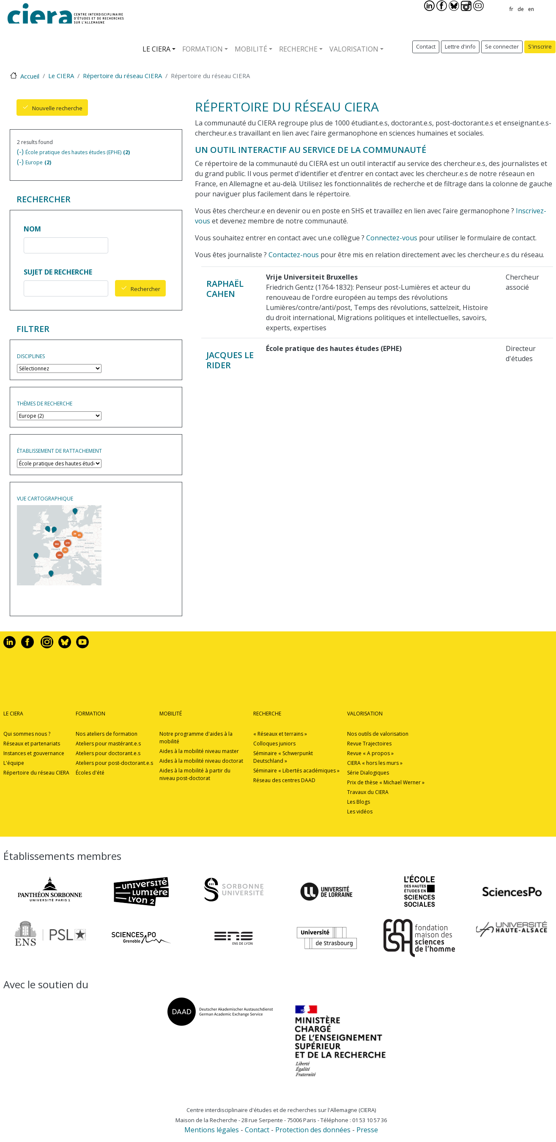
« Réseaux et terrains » (280, 733)
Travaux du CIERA (368, 792)
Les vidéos (359, 811)
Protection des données (313, 1129)
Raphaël (225, 283)
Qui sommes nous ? (26, 733)
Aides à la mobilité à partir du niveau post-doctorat (194, 774)
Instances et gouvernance (33, 753)
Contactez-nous (293, 254)
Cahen (220, 293)
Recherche (298, 49)
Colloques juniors (274, 743)
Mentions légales (211, 1129)
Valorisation (353, 49)
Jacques (224, 355)
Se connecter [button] (502, 46)
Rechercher (145, 289)
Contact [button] (425, 46)
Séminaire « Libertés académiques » (296, 770)
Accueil (29, 76)
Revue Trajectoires (369, 743)
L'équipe (13, 763)
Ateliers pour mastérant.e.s (108, 743)
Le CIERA (156, 49)
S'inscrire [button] (540, 46)
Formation (202, 49)
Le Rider (230, 360)
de (521, 9)
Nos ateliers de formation (106, 733)
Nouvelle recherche (57, 108)
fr (511, 9)
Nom (32, 229)
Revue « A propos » (370, 753)
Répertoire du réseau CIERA (122, 75)
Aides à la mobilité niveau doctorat (201, 760)
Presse (367, 1129)
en (531, 9)
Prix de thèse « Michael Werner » (386, 782)
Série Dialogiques (368, 772)
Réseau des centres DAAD (284, 780)
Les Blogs (358, 801)
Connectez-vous (391, 237)
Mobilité (251, 49)
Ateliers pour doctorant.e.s (108, 753)
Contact (257, 1129)
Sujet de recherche (58, 272)
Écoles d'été (90, 772)
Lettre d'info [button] (460, 46)
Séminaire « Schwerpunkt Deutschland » (283, 757)
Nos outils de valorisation (377, 733)
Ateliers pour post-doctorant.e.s (114, 763)
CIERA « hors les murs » (375, 763)
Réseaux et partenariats (31, 743)
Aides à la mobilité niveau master (199, 751)
